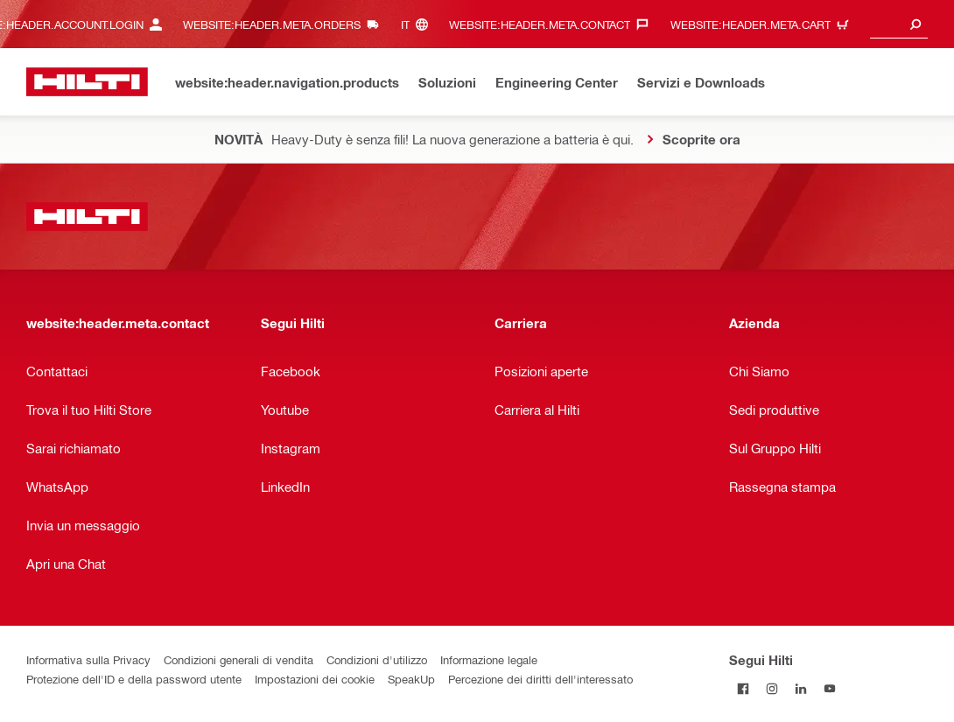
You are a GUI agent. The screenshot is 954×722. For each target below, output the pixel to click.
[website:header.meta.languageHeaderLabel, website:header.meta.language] (419, 24)
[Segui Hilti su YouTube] (830, 688)
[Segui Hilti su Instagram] (772, 688)
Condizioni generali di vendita (238, 659)
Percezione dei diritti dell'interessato (540, 678)
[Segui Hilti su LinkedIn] (801, 688)
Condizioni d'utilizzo (376, 659)
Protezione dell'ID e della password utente (134, 678)
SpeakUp (411, 678)
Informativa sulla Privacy (88, 659)
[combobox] (899, 24)
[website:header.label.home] (87, 81)
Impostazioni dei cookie (315, 678)
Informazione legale (488, 659)
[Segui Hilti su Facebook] (743, 688)
